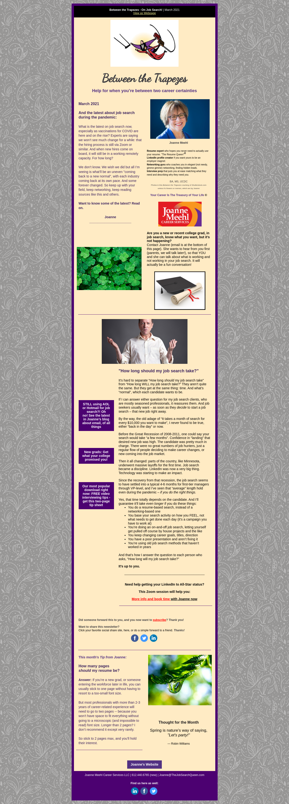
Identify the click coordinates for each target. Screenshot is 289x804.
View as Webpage (144, 13)
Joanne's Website (144, 764)
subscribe (159, 620)
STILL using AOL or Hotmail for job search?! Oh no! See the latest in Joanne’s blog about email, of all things (96, 415)
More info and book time (151, 599)
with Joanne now (184, 599)
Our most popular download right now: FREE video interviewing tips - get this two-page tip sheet (96, 495)
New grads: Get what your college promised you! (96, 455)
